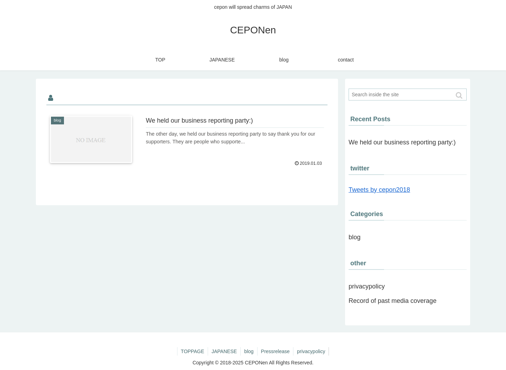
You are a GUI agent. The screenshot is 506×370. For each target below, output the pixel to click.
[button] (459, 95)
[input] (408, 94)
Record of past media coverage (392, 300)
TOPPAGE (192, 351)
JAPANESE (224, 351)
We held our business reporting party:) (402, 142)
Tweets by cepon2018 (379, 189)
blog (355, 237)
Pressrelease (275, 351)
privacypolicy (367, 286)
